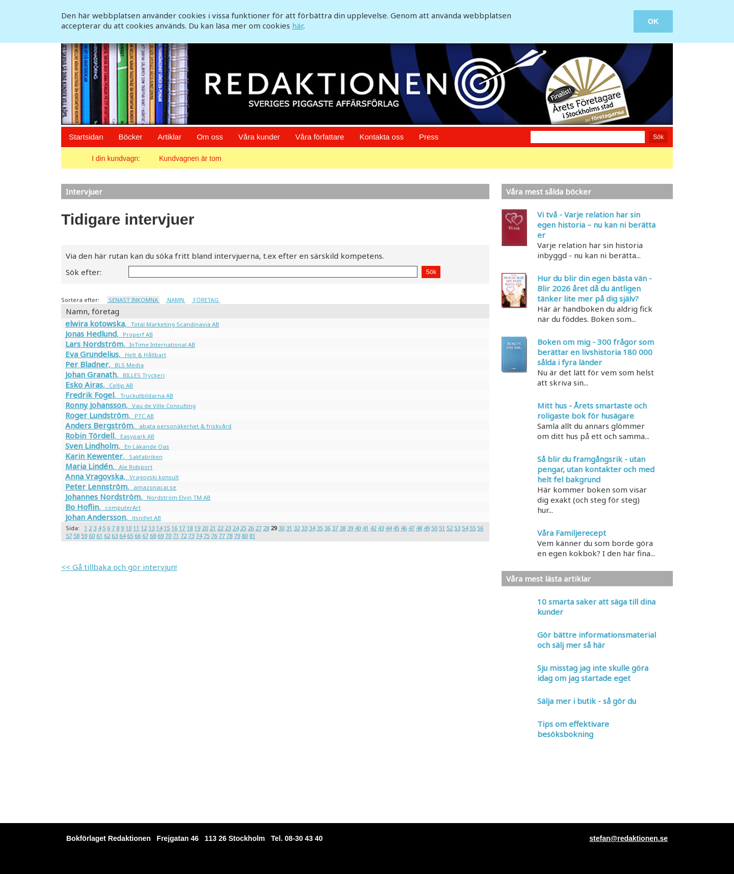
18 (190, 528)
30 (281, 528)
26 (251, 528)
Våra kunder (259, 136)
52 (450, 528)
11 (136, 528)
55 (472, 528)
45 (396, 528)
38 (342, 528)
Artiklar (169, 136)
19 (197, 528)
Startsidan (86, 136)
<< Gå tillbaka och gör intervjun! (119, 567)
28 (266, 528)
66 (138, 535)
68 (153, 535)
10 (128, 528)
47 (411, 528)
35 (320, 528)
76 (214, 535)
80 (245, 535)
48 (419, 528)
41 (365, 528)
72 (183, 535)
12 (144, 528)
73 (191, 535)
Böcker (131, 136)
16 (174, 528)
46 (404, 528)
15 (167, 528)
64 (122, 535)
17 (182, 528)
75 (206, 535)
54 (465, 528)
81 (252, 535)
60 (92, 535)
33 (304, 528)
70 (168, 535)
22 (220, 528)
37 (335, 528)
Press (428, 136)
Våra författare (319, 136)
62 (107, 535)
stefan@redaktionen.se (628, 838)
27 (258, 528)
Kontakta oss (381, 136)
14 (159, 528)
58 (76, 535)
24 (235, 528)
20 (205, 528)
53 (457, 528)
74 (199, 535)
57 (69, 535)
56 (480, 528)
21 (212, 528)
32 (297, 528)
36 (327, 528)
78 (229, 535)
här (297, 25)
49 (427, 528)
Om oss (210, 136)
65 (130, 535)
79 (237, 535)
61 (99, 535)
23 (228, 528)
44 (388, 528)
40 (358, 528)
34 (312, 528)
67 (145, 535)
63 (115, 535)
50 (434, 528)
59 (84, 535)
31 (289, 528)
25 (243, 528)
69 (161, 535)
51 (442, 528)
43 (381, 528)
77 (222, 535)
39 (350, 528)
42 (373, 528)
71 (176, 535)
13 (151, 528)
